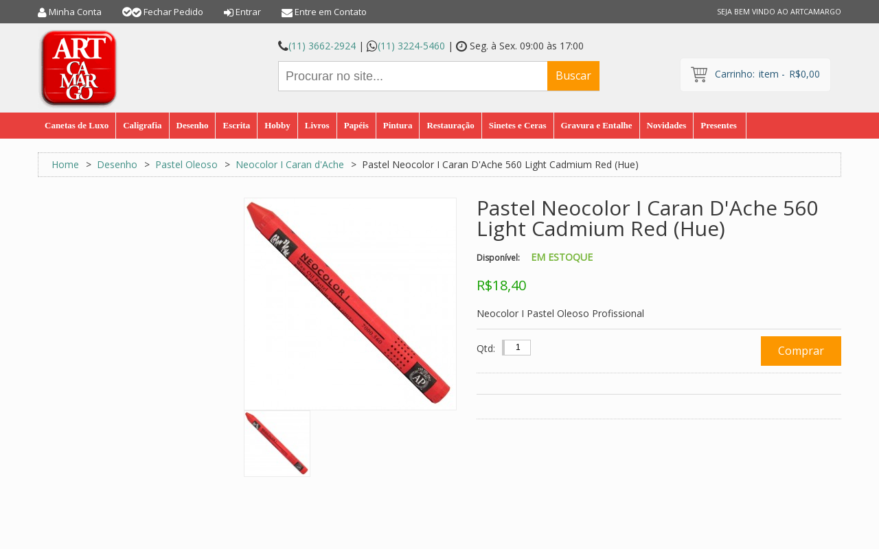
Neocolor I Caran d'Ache (290, 164)
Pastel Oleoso (186, 164)
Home (65, 164)
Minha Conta (75, 11)
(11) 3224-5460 (411, 45)
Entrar (248, 11)
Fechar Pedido (173, 11)
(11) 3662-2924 (322, 45)
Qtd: (486, 348)
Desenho (117, 164)
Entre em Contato (331, 11)
